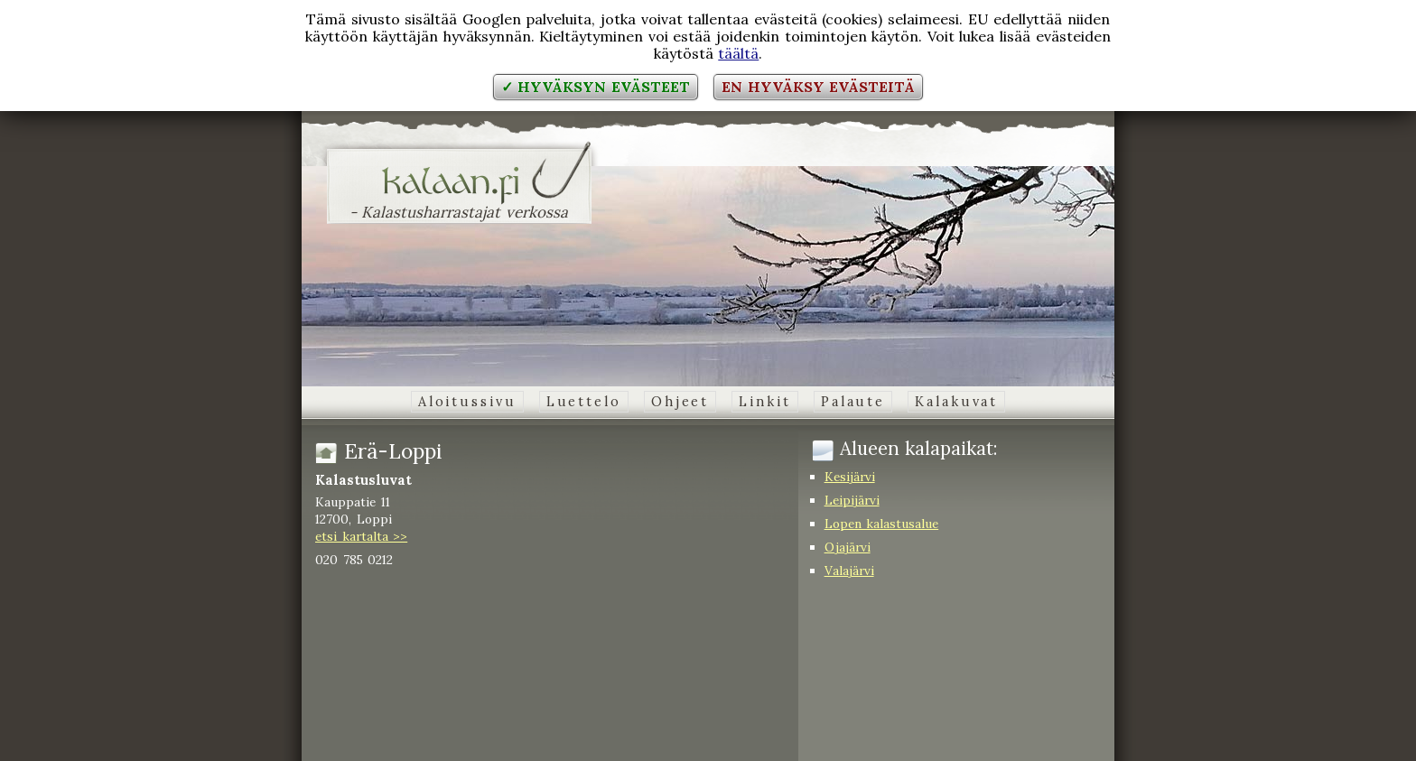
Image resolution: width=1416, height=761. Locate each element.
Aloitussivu (467, 402)
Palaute (853, 402)
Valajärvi (849, 570)
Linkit (764, 402)
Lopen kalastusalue (881, 523)
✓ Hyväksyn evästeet (595, 87)
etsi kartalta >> (361, 536)
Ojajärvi (847, 547)
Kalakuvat (956, 402)
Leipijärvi (852, 500)
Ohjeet (680, 402)
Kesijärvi (849, 477)
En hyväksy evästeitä (818, 87)
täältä (738, 53)
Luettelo (583, 402)
